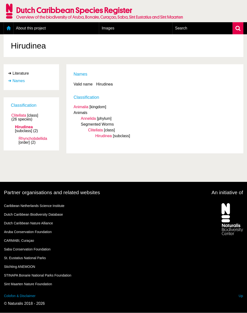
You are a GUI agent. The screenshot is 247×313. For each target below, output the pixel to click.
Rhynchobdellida (33, 139)
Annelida (88, 118)
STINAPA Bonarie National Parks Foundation (37, 275)
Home (8, 28)
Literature (21, 73)
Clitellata (18, 115)
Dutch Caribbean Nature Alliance (28, 223)
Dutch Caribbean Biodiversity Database (33, 214)
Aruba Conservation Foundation (28, 232)
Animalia (81, 107)
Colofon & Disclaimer (20, 296)
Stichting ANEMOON (19, 267)
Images (108, 28)
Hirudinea (24, 127)
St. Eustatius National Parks (25, 258)
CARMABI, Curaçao (19, 240)
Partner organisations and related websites (52, 192)
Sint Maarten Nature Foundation (28, 284)
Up (241, 296)
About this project (31, 28)
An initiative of (227, 192)
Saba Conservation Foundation (27, 249)
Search (181, 28)
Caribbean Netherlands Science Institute (34, 206)
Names (19, 81)
